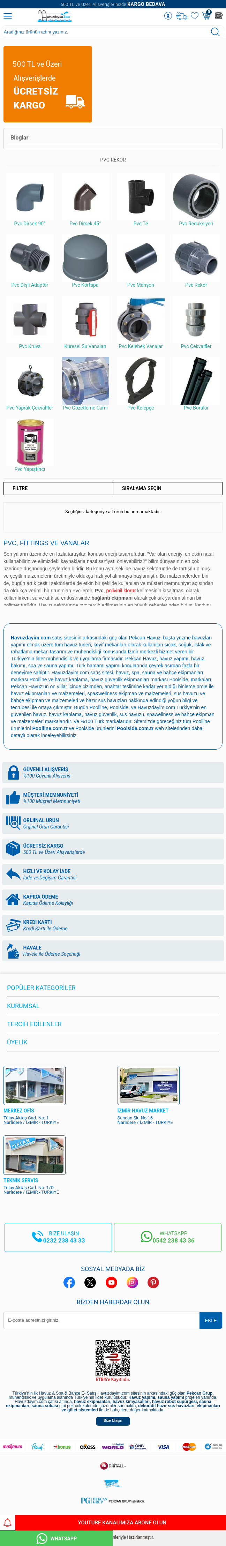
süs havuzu (131, 714)
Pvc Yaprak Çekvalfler (30, 384)
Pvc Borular (196, 384)
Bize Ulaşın (113, 1421)
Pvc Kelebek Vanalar (141, 322)
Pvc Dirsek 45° (85, 199)
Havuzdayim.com (70, 672)
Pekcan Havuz (144, 637)
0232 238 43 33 (64, 1240)
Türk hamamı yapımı (98, 665)
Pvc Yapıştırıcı (30, 445)
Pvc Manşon (141, 261)
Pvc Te (141, 199)
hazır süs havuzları (106, 700)
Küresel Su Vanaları (85, 322)
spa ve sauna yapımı (50, 665)
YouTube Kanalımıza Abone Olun (83, 1522)
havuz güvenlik (100, 714)
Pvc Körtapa (85, 261)
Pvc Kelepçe (141, 384)
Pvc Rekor (196, 261)
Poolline (38, 679)
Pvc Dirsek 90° (30, 199)
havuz (39, 714)
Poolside (178, 679)
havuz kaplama (65, 714)
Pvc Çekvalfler (196, 322)
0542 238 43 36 (173, 1240)
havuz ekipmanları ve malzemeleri (48, 693)
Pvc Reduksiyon (196, 199)
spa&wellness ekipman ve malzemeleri (129, 693)
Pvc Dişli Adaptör (30, 261)
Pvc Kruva (30, 322)
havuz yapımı (173, 658)
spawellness (160, 714)
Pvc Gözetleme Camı (85, 384)
